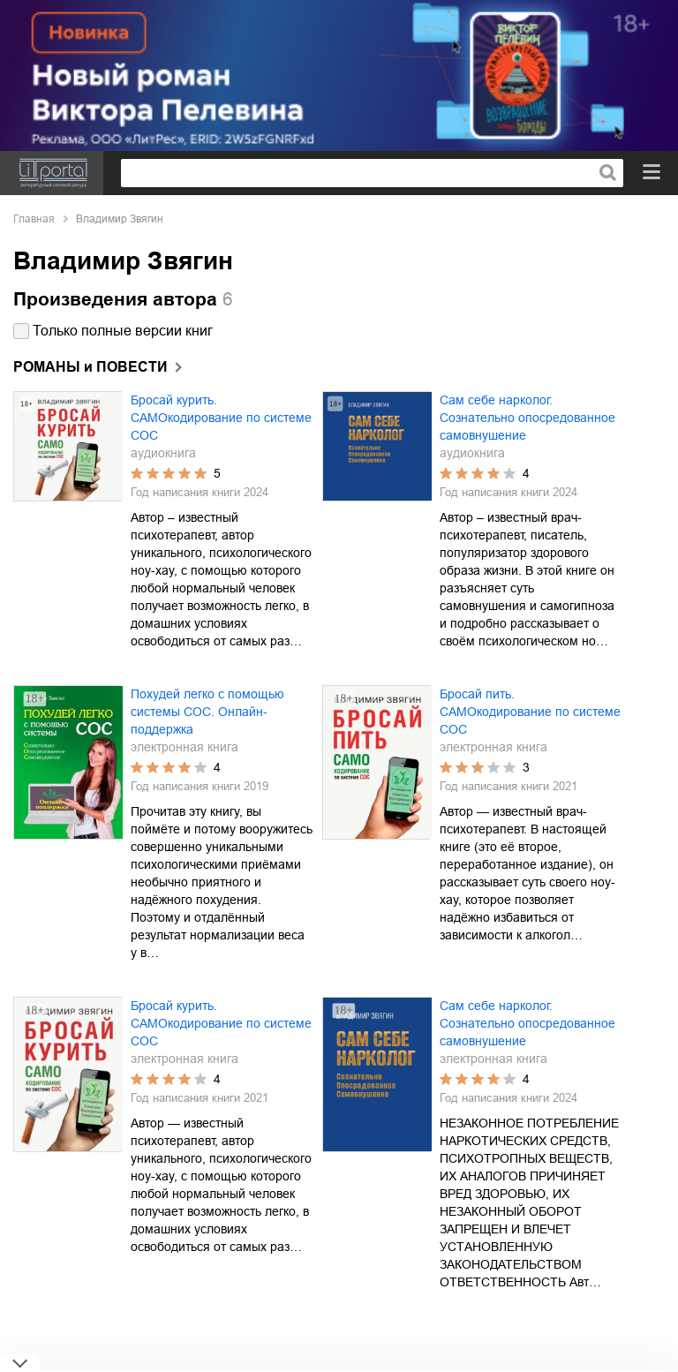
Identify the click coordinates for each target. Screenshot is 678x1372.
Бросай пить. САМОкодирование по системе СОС (530, 711)
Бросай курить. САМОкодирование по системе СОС (221, 417)
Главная (34, 219)
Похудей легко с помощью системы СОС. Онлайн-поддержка (207, 711)
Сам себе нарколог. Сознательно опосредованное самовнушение (527, 417)
